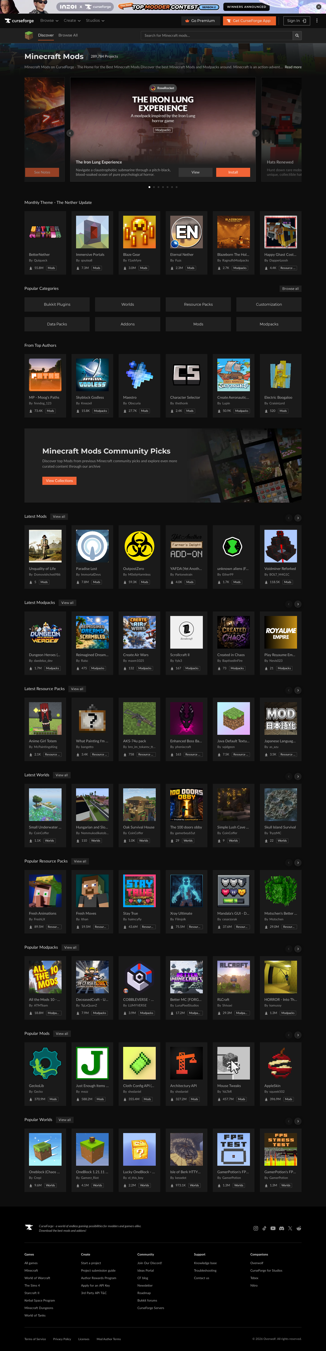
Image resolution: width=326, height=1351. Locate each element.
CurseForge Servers (150, 1308)
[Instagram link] (256, 1228)
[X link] (290, 1228)
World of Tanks (35, 1315)
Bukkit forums (147, 1300)
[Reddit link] (299, 1228)
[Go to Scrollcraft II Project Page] (186, 643)
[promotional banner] (163, 7)
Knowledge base (205, 1263)
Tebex (254, 1278)
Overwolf (256, 1263)
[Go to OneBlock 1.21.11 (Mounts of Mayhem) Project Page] (92, 1160)
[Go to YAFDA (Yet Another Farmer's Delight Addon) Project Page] (186, 557)
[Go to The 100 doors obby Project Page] (186, 815)
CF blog (142, 1278)
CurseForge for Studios (266, 1270)
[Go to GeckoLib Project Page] (45, 1074)
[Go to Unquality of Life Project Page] (45, 557)
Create (73, 20)
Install (233, 172)
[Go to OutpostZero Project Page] (139, 557)
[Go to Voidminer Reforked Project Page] (281, 557)
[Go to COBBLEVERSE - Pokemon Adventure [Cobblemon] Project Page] (139, 988)
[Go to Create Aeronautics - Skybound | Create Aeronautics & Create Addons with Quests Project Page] (233, 386)
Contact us (201, 1278)
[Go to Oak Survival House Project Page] (139, 815)
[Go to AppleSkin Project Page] (281, 1074)
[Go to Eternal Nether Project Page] (186, 243)
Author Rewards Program (98, 1278)
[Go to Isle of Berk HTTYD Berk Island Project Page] (186, 1160)
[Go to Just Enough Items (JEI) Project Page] (92, 1074)
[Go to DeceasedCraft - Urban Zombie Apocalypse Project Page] (92, 988)
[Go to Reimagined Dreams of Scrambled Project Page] (92, 643)
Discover (46, 35)
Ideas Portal (145, 1270)
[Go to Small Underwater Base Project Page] (45, 815)
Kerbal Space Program (39, 1300)
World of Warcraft (37, 1278)
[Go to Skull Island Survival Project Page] (281, 815)
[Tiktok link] (264, 1228)
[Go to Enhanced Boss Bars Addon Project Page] (186, 729)
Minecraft (31, 1270)
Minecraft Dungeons (38, 1308)
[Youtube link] (273, 1228)
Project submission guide (98, 1270)
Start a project (91, 1263)
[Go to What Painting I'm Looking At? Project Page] (92, 729)
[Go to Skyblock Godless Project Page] (92, 386)
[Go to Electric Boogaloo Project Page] (281, 386)
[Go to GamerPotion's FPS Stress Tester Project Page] (281, 1160)
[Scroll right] (298, 518)
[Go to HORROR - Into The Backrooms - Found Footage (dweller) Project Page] (281, 988)
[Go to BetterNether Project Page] (45, 243)
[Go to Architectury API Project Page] (186, 1074)
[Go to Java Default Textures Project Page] (233, 729)
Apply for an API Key (95, 1285)
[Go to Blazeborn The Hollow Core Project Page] (233, 243)
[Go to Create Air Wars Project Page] (139, 643)
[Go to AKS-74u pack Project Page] (139, 729)
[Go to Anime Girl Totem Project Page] (45, 729)
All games (31, 1263)
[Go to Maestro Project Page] (139, 386)
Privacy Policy (62, 1339)
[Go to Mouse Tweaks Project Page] (233, 1074)
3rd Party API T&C (94, 1293)
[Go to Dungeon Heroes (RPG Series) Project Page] (45, 643)
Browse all (290, 289)
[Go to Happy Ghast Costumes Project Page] (281, 243)
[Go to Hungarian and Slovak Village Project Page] (92, 815)
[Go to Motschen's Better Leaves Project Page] (281, 901)
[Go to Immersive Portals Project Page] (92, 243)
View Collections (59, 481)
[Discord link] (281, 1228)
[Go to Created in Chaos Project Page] (233, 643)
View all (59, 517)
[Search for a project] (217, 35)
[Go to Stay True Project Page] (139, 901)
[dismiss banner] (318, 7)
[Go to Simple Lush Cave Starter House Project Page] (233, 815)
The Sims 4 (32, 1285)
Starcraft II (31, 1293)
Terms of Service (35, 1339)
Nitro (254, 1285)
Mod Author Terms (109, 1339)
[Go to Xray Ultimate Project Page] (186, 901)
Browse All (68, 35)
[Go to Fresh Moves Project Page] (92, 901)
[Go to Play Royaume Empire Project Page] (281, 643)
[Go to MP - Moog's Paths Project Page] (45, 386)
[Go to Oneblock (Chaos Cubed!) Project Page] (45, 1160)
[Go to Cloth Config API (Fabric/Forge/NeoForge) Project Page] (139, 1074)
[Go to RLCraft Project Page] (233, 988)
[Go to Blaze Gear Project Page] (139, 243)
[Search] (297, 35)
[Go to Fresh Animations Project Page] (45, 901)
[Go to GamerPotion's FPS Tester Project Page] (233, 1160)
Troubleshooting (205, 1270)
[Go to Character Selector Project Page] (186, 386)
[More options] (316, 20)
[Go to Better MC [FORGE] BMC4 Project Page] (186, 988)
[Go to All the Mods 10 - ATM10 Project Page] (45, 988)
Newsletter (145, 1285)
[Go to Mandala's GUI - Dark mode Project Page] (233, 901)
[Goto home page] (20, 21)
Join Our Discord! (149, 1263)
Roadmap (144, 1293)
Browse (49, 20)
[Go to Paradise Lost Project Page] (92, 557)
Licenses (83, 1339)
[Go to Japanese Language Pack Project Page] (281, 729)
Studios (95, 20)
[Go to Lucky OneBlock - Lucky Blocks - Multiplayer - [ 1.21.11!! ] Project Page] (139, 1160)
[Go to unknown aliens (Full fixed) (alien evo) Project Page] (233, 557)
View (196, 172)
